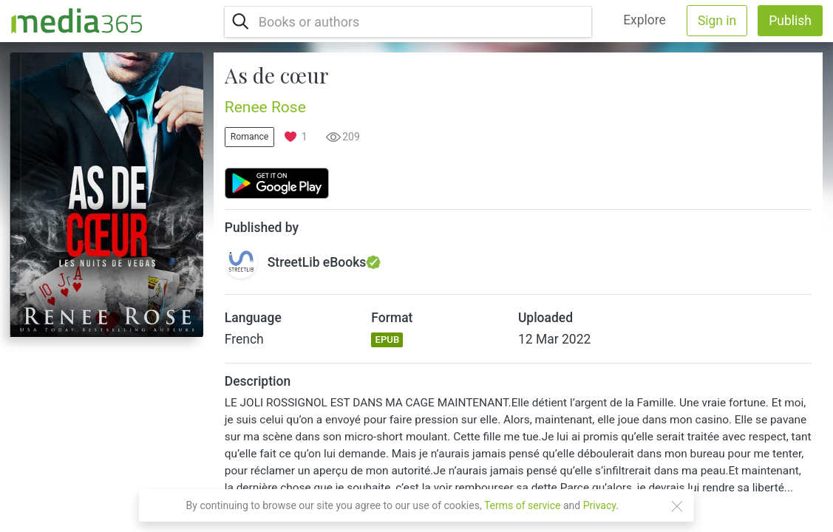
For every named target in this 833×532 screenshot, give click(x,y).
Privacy (599, 505)
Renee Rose (265, 107)
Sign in (717, 20)
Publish (790, 20)
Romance (250, 137)
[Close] (677, 506)
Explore (644, 20)
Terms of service (522, 505)
